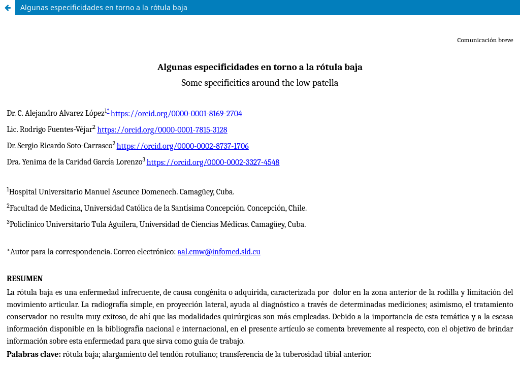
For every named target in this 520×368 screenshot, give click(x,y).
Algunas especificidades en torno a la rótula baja (103, 7)
